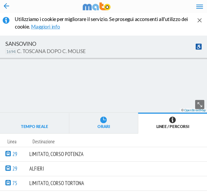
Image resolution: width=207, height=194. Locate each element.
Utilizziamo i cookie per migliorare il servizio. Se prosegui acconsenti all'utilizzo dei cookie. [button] (101, 23)
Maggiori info (49, 27)
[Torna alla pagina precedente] (6, 6)
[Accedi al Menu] (199, 6)
